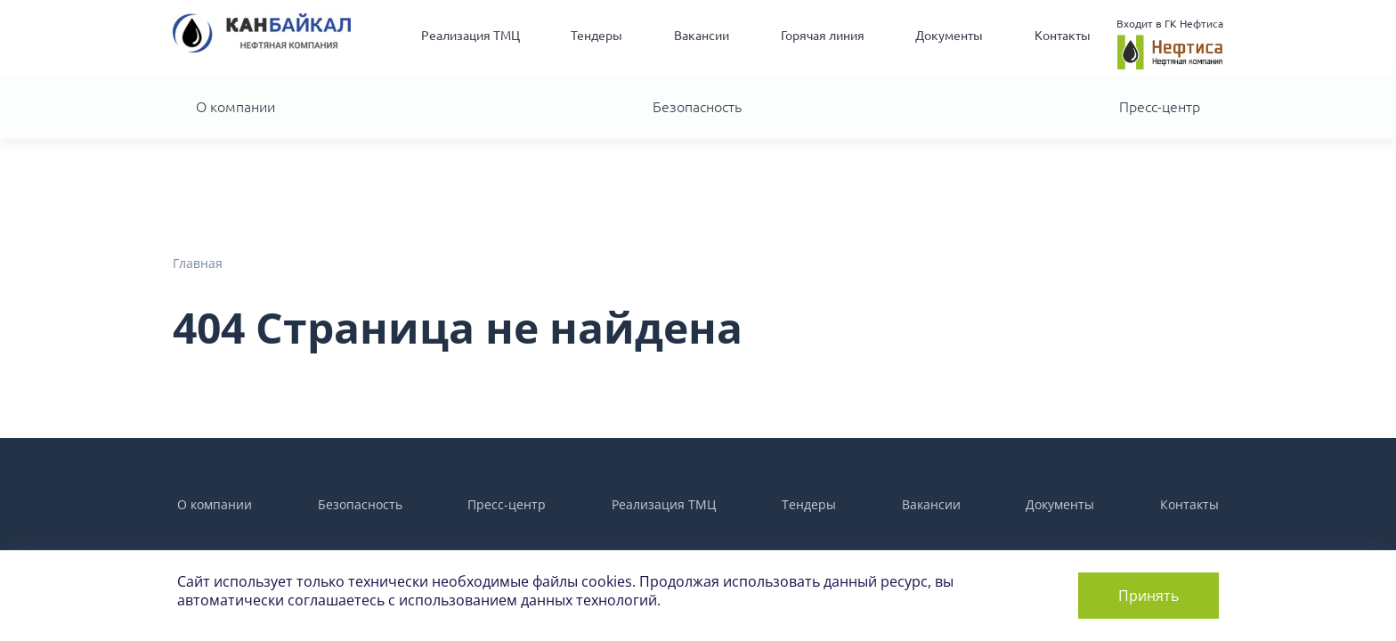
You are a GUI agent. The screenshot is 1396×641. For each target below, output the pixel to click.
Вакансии (701, 35)
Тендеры (596, 35)
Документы (949, 35)
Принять (1148, 595)
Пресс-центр (1159, 107)
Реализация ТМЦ (470, 35)
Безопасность (697, 107)
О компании (235, 107)
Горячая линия (822, 35)
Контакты (1063, 35)
